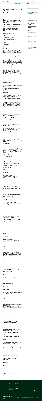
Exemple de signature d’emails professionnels (32, 33)
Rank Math (16, 388)
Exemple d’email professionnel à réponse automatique (32, 48)
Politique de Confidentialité (25, 397)
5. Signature (29, 30)
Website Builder (11, 387)
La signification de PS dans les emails (10, 371)
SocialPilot (16, 383)
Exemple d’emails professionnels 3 (32, 39)
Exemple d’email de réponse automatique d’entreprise (31, 45)
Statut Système (23, 383)
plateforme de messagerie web (10, 145)
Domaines (10, 383)
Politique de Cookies (31, 397)
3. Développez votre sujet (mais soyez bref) (32, 27)
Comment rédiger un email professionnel (31, 18)
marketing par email (18, 64)
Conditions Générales (18, 397)
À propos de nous (36, 383)
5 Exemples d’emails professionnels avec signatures (32, 13)
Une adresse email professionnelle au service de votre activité (32, 15)
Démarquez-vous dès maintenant (8, 33)
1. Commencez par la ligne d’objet (32, 20)
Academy (29, 383)
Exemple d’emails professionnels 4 (32, 41)
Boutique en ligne (11, 389)
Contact (34, 387)
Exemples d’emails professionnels (32, 34)
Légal (15, 397)
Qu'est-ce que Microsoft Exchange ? (10, 373)
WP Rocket (16, 387)
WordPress (10, 388)
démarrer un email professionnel (10, 69)
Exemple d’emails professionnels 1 (32, 36)
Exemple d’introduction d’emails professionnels (32, 24)
